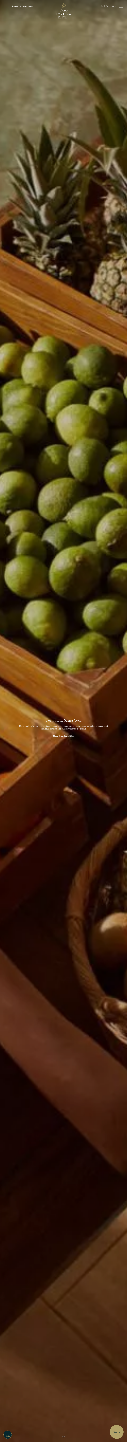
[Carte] (7, 1435)
